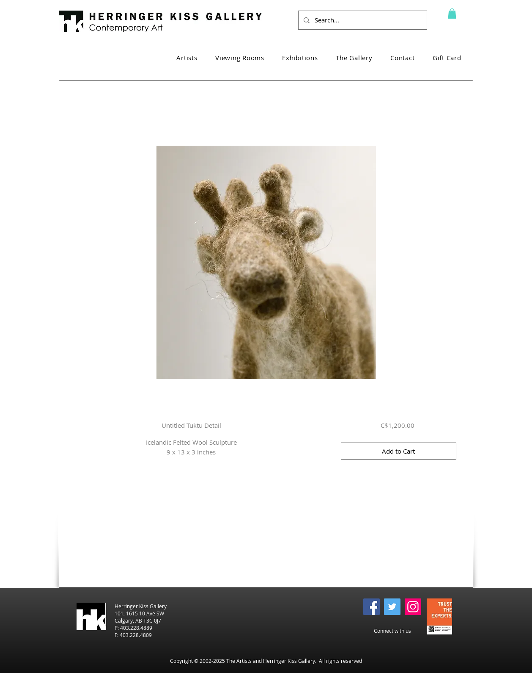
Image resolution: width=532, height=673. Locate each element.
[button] (452, 13)
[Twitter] (392, 606)
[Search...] (362, 20)
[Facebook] (371, 606)
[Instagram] (413, 606)
